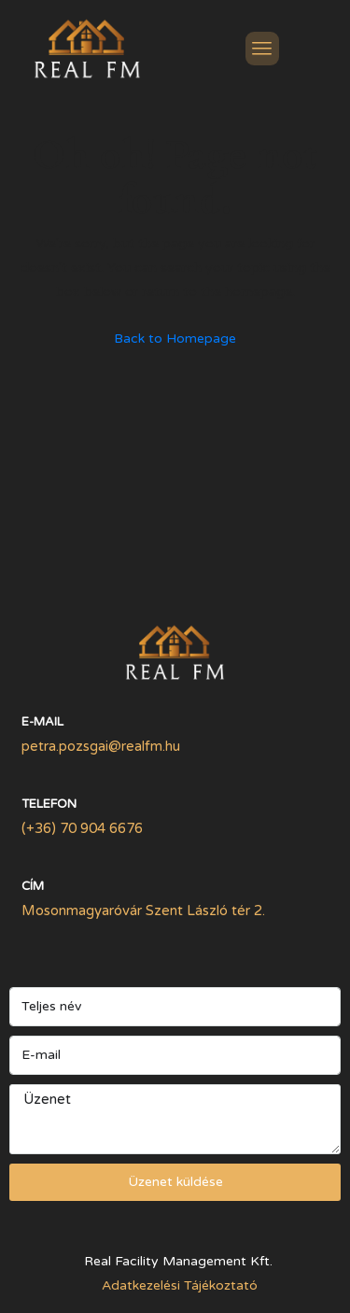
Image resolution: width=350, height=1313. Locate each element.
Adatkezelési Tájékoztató (180, 1285)
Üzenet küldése (175, 1182)
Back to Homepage (175, 338)
